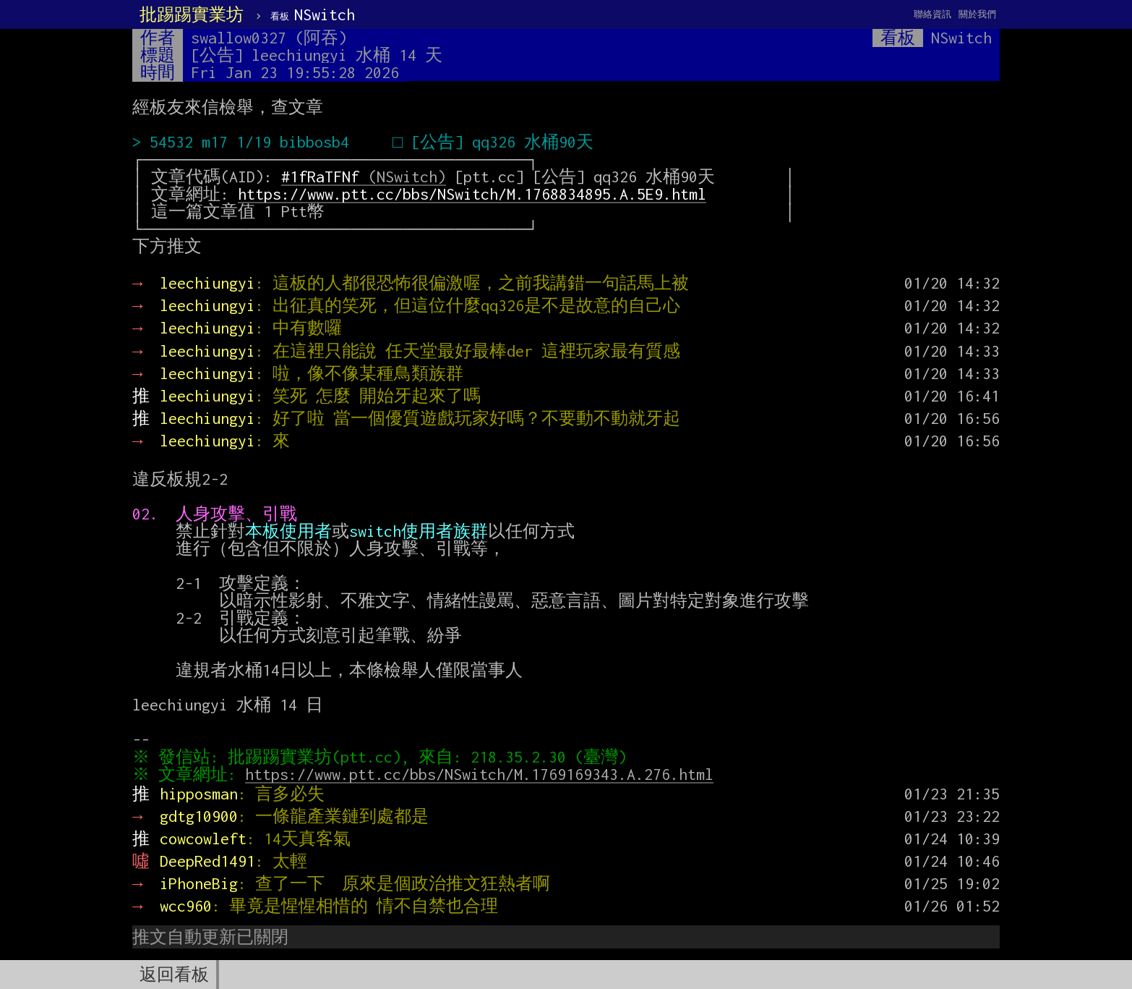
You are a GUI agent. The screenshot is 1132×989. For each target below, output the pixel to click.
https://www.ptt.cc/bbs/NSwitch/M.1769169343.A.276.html (483, 774)
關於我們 (977, 14)
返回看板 (174, 974)
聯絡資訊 (932, 14)
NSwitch (312, 14)
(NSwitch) (363, 176)
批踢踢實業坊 (192, 14)
